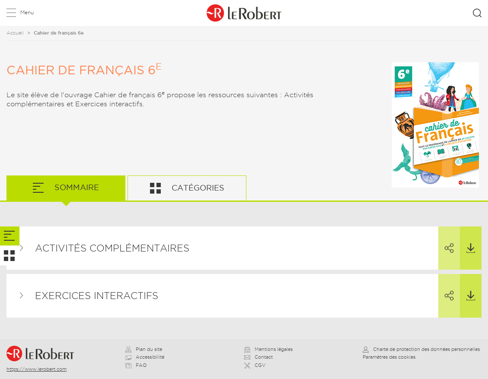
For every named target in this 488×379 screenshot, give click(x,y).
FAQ (136, 365)
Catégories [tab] (196, 188)
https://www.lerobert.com (36, 369)
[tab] (9, 236)
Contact (258, 357)
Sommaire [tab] (75, 187)
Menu (27, 12)
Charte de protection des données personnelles (421, 349)
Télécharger (467, 240)
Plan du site (143, 349)
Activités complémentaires (112, 248)
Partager (446, 240)
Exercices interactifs (96, 295)
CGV (254, 365)
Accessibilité (144, 357)
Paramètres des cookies (389, 357)
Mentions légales (268, 349)
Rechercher (477, 13)
